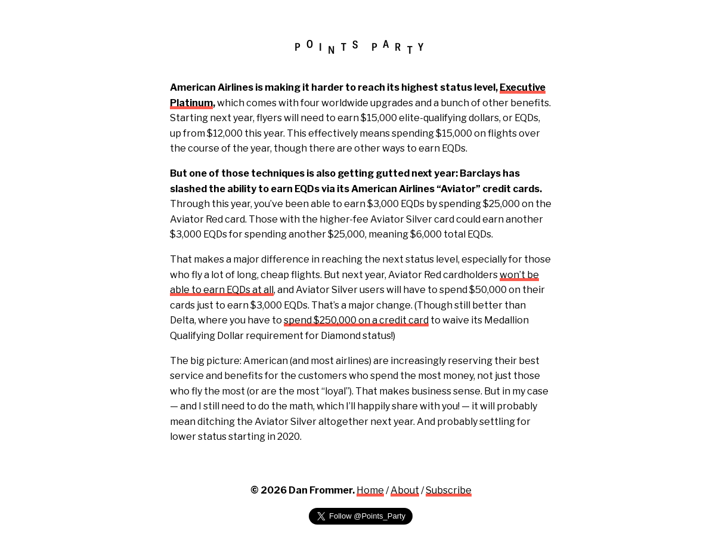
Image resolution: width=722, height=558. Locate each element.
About (405, 490)
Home (370, 490)
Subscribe (449, 490)
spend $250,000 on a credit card (356, 320)
